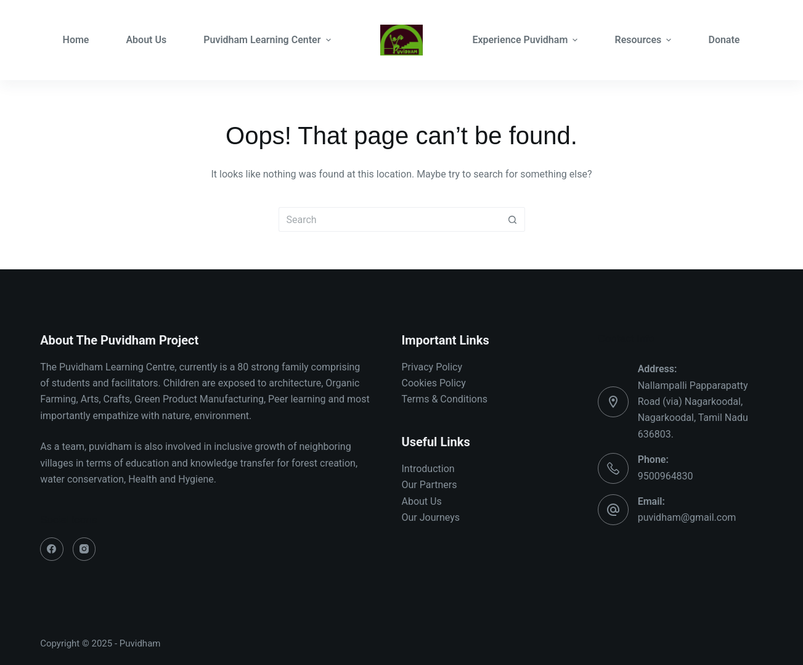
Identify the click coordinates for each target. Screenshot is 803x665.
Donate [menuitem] (724, 40)
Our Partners (429, 485)
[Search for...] (389, 219)
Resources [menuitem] (644, 40)
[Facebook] (51, 549)
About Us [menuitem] (146, 40)
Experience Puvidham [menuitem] (526, 40)
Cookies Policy (434, 383)
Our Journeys (431, 517)
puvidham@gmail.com (687, 517)
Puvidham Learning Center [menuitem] (266, 40)
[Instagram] (84, 549)
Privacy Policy (432, 367)
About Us (422, 501)
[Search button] (512, 219)
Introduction (428, 469)
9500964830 (665, 476)
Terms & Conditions (445, 399)
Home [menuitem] (76, 40)
